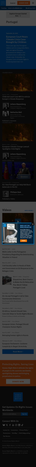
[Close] (32, 224)
